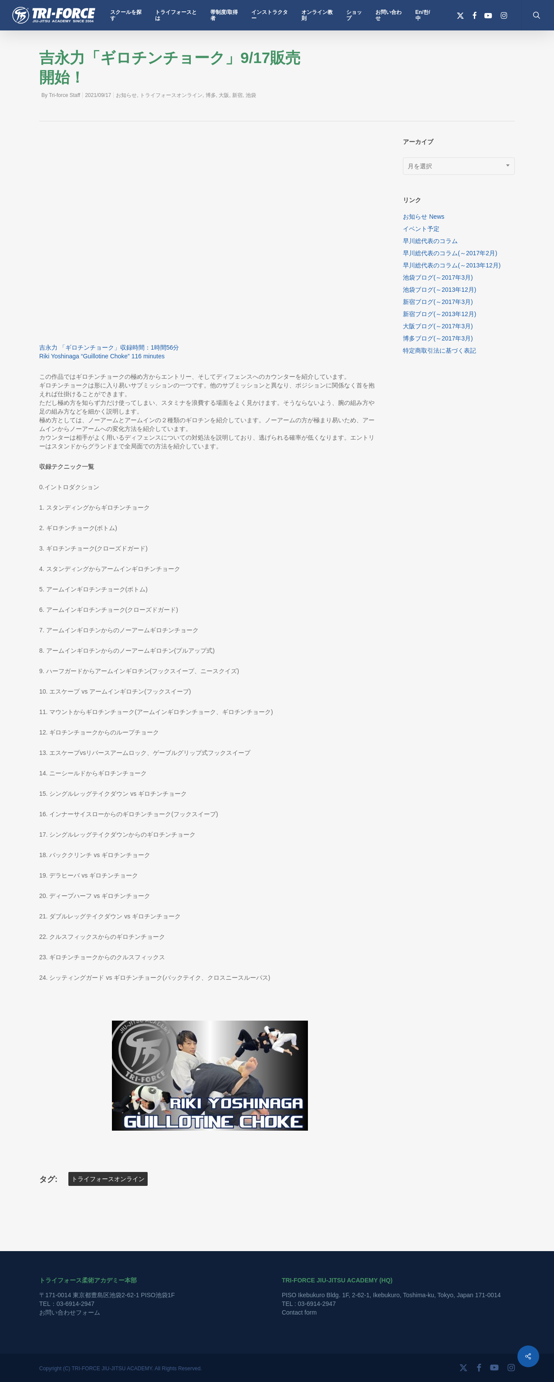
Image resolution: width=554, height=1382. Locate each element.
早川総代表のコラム (430, 240)
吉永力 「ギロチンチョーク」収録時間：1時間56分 (109, 347)
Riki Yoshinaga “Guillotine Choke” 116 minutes (102, 356)
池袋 (251, 95)
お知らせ (126, 95)
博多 (211, 95)
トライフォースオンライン (171, 95)
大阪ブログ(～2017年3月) (438, 326)
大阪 (224, 95)
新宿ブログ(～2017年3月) (438, 301)
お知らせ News (423, 216)
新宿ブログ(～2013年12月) (439, 313)
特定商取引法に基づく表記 (439, 350)
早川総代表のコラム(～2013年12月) (451, 265)
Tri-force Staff (64, 95)
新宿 (237, 95)
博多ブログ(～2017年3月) (438, 338)
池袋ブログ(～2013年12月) (439, 289)
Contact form (299, 1312)
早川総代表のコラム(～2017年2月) (450, 253)
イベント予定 (421, 228)
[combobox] (459, 166)
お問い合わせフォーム (69, 1312)
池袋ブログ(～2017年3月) (438, 277)
